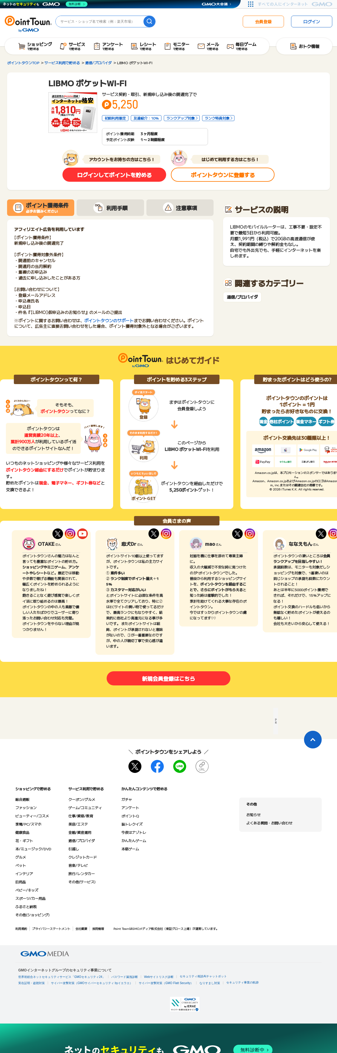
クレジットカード (82, 856)
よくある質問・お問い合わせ (269, 822)
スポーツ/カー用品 (30, 898)
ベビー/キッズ (26, 889)
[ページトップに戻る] (313, 739)
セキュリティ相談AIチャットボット (203, 976)
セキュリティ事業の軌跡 (242, 982)
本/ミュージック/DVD (33, 848)
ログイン (311, 21)
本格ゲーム (130, 848)
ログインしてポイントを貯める (114, 174)
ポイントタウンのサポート (109, 320)
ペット (20, 865)
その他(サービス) (81, 881)
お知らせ (253, 814)
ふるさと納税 (26, 906)
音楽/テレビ (78, 865)
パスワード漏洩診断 (124, 976)
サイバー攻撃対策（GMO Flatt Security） (166, 983)
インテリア (24, 873)
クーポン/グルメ (81, 799)
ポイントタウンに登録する (223, 174)
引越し (73, 848)
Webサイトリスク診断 (159, 976)
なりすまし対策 (209, 983)
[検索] (149, 21)
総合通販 (22, 799)
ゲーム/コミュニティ (85, 807)
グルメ (20, 856)
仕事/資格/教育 (80, 815)
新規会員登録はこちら (168, 678)
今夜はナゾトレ (133, 832)
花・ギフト (24, 840)
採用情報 (98, 928)
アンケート (130, 807)
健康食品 (22, 832)
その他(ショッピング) (32, 914)
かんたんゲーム (133, 840)
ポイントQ (130, 815)
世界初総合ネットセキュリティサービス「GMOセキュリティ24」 (61, 976)
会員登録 (263, 21)
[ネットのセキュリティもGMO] (45, 4)
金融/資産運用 (79, 832)
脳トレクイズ (132, 823)
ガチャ (126, 799)
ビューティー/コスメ (32, 815)
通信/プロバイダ (242, 297)
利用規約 (21, 928)
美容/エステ (78, 823)
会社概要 (81, 928)
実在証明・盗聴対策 (31, 983)
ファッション (26, 807)
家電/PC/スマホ (28, 823)
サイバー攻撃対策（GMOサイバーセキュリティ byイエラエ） (92, 983)
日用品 (20, 881)
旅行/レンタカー (81, 873)
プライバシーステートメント (51, 928)
